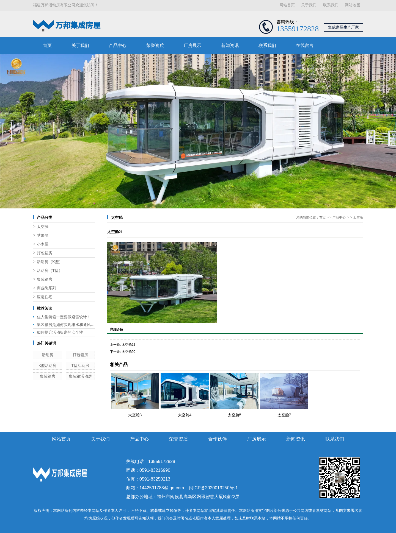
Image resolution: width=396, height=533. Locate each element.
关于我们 (309, 5)
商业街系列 (46, 288)
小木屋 (42, 244)
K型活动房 (47, 365)
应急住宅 (44, 297)
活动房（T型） (49, 271)
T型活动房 (80, 365)
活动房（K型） (50, 262)
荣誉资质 (155, 45)
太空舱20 (128, 352)
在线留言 (305, 45)
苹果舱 (42, 235)
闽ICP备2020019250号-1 (213, 487)
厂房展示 (192, 45)
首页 (47, 45)
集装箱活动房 (80, 376)
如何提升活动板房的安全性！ (62, 332)
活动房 (47, 355)
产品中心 (118, 45)
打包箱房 (44, 253)
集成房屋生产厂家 (343, 27)
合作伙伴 (217, 439)
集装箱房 (44, 279)
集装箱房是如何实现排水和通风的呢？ (66, 324)
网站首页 (287, 5)
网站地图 (352, 5)
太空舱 (42, 227)
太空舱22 (128, 345)
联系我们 (331, 5)
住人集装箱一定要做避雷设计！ (64, 317)
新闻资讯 (230, 45)
